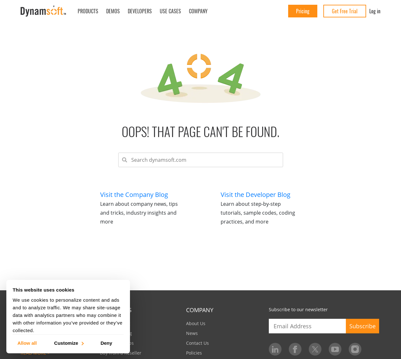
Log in (374, 11)
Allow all (27, 342)
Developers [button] (140, 11)
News (192, 333)
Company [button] (198, 11)
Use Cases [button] (170, 11)
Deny (106, 342)
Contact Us (197, 343)
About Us (195, 323)
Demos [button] (113, 11)
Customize (68, 342)
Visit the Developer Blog (255, 194)
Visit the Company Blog (134, 194)
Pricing (302, 11)
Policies (194, 353)
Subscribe (362, 326)
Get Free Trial (345, 11)
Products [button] (88, 11)
